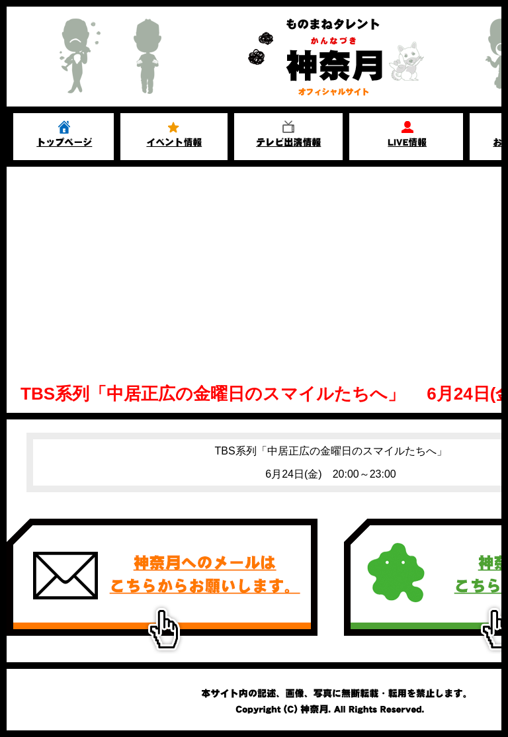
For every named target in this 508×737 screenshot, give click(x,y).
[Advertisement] (254, 266)
